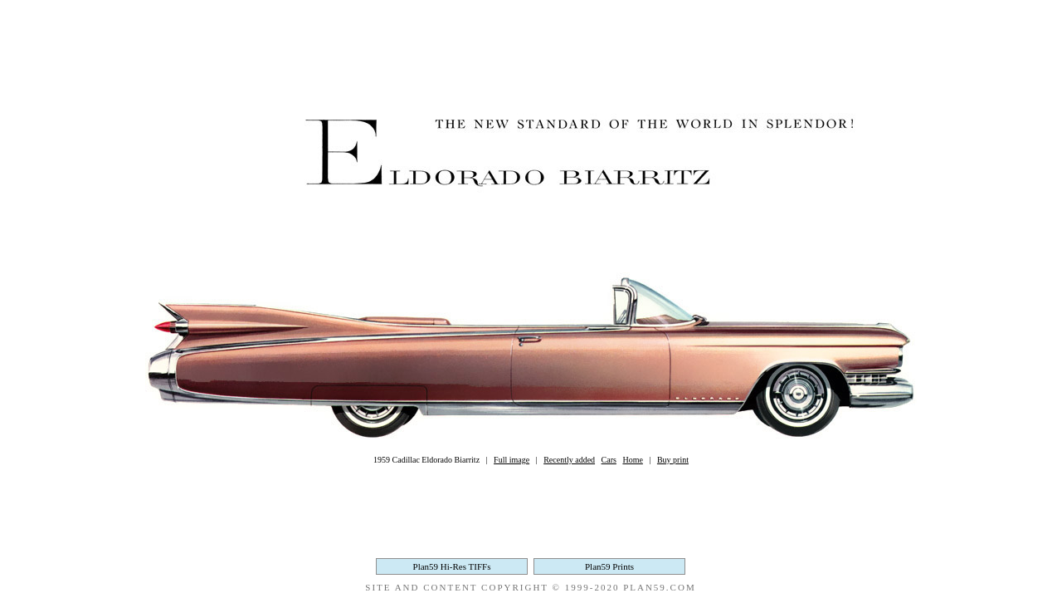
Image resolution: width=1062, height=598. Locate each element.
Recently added (569, 459)
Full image (511, 459)
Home (632, 459)
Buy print (673, 459)
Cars (609, 459)
